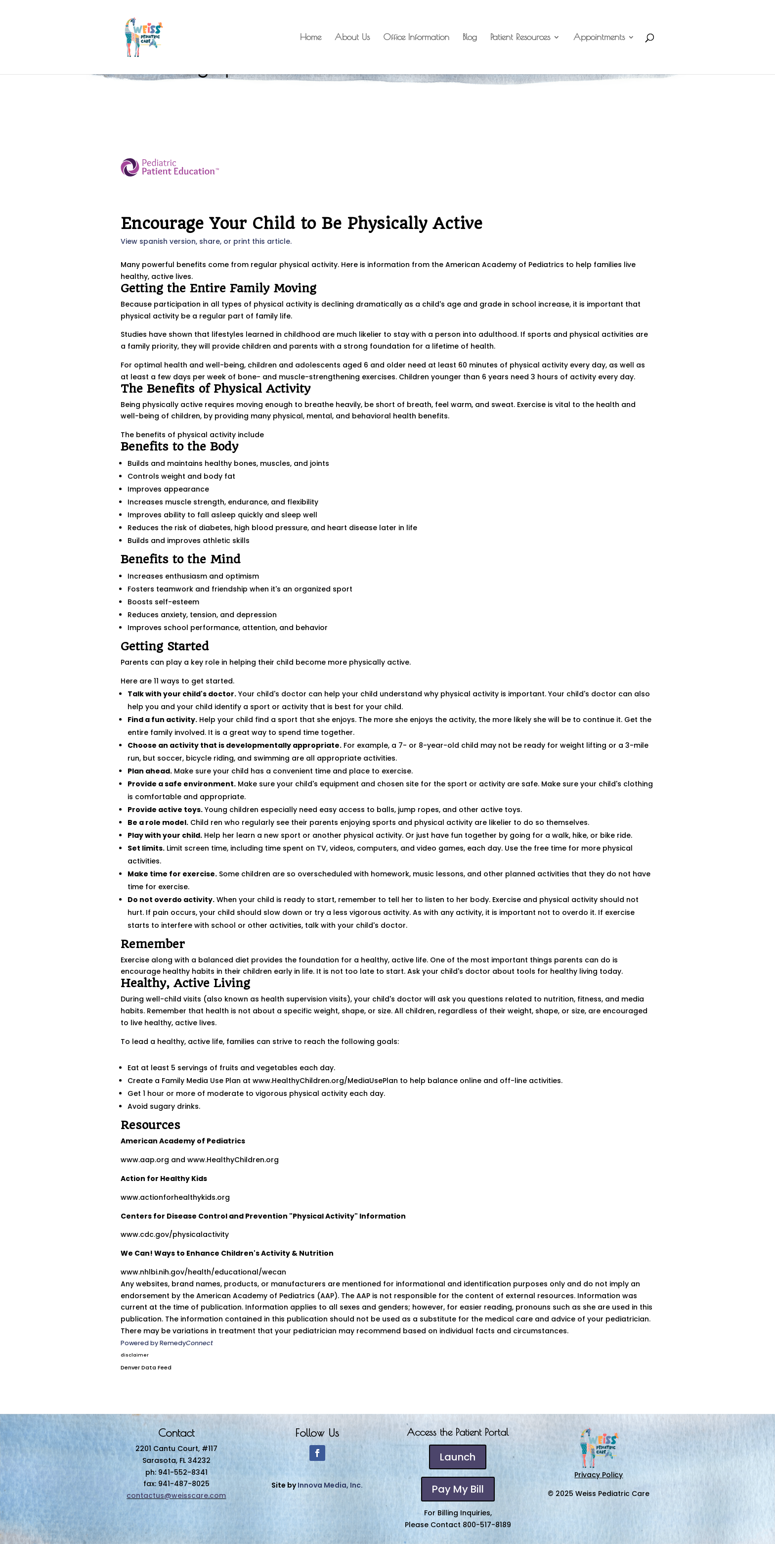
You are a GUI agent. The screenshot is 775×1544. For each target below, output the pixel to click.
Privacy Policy (598, 1475)
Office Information (416, 38)
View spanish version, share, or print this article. (206, 241)
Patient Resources (520, 38)
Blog (470, 38)
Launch (457, 1457)
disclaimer (135, 1355)
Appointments (599, 38)
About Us (352, 38)
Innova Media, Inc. (330, 1485)
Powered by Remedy (167, 1343)
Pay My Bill (458, 1489)
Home (310, 38)
